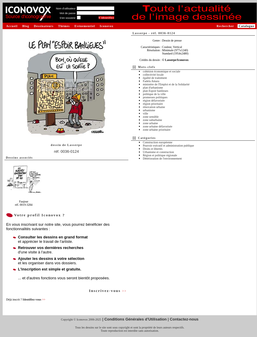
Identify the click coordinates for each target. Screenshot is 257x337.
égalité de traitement (155, 77)
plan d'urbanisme (153, 87)
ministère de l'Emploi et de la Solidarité (166, 84)
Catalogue (246, 26)
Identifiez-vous (34, 299)
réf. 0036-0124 (66, 151)
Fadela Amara (151, 81)
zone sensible (151, 116)
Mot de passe (68, 13)
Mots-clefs (146, 67)
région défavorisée (154, 100)
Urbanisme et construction (158, 152)
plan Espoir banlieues (155, 90)
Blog (25, 26)
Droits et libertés (153, 148)
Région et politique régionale (160, 155)
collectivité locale (153, 74)
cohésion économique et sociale (161, 71)
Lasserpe (74, 145)
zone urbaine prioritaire (156, 129)
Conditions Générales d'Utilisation (135, 319)
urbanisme (149, 110)
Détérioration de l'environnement (162, 158)
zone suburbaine (152, 120)
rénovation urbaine (154, 107)
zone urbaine (150, 123)
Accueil (12, 26)
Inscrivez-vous (108, 290)
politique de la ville (154, 94)
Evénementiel (84, 26)
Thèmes (64, 26)
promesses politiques (155, 97)
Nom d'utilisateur (66, 8)
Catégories (147, 138)
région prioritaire (153, 103)
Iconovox (107, 26)
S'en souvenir (67, 17)
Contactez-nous (184, 319)
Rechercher (225, 26)
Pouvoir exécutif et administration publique (168, 145)
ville (145, 113)
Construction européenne (157, 142)
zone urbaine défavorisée (157, 126)
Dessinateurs (43, 26)
